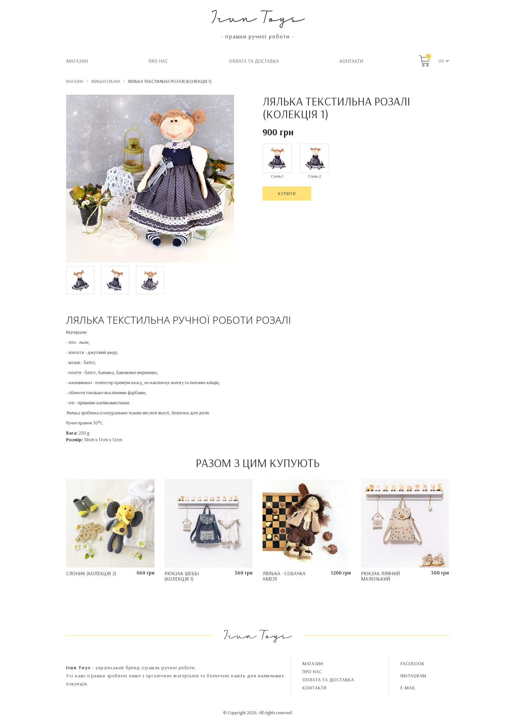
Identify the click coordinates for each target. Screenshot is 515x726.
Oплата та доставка (254, 61)
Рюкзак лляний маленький (380, 576)
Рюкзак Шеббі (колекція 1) (182, 576)
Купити (287, 193)
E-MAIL (408, 688)
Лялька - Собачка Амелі (284, 576)
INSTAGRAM (413, 676)
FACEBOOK (413, 664)
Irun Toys (257, 16)
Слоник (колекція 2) (91, 573)
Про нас (158, 61)
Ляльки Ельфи (105, 81)
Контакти (351, 61)
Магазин (77, 61)
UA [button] (441, 61)
